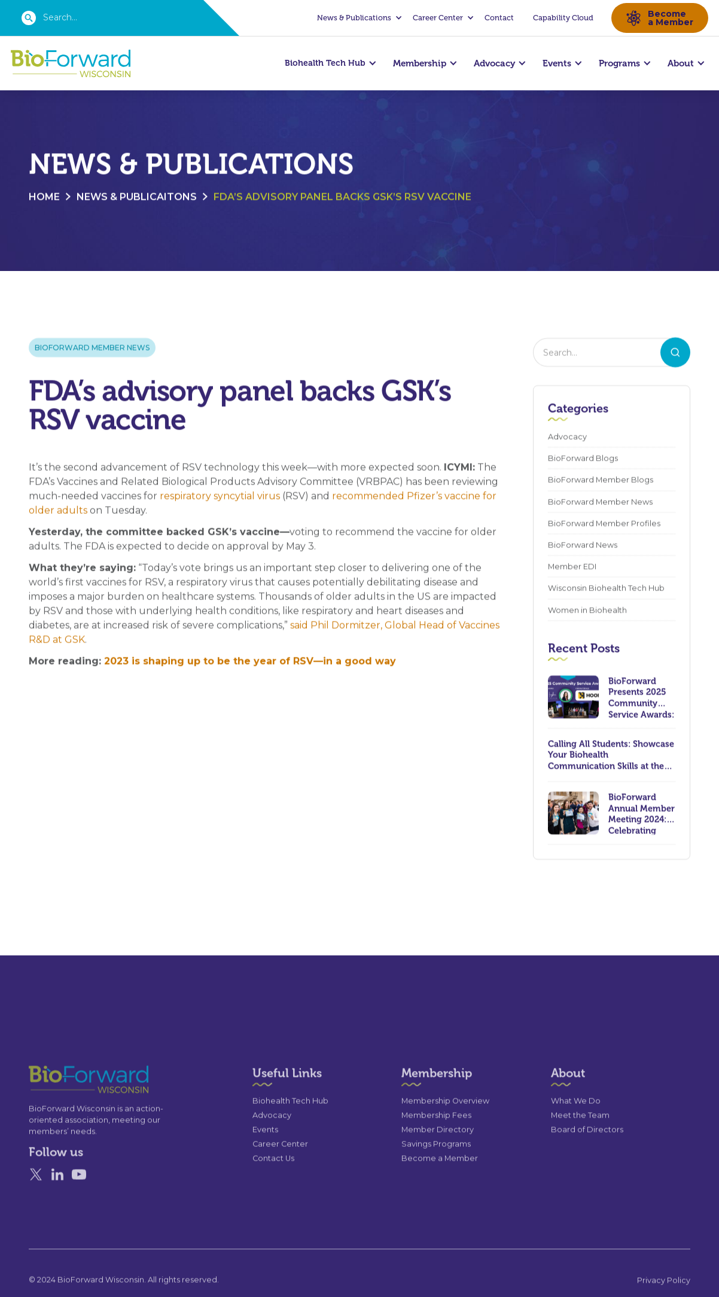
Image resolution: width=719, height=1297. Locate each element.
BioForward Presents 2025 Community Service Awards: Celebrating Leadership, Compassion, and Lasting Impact (641, 696)
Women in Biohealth (587, 609)
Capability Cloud (563, 17)
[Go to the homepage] (67, 1111)
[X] (36, 1205)
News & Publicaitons (137, 197)
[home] (70, 64)
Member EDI (572, 566)
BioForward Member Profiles (604, 523)
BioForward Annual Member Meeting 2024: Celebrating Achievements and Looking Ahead (641, 813)
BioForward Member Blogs (600, 480)
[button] (358, 18)
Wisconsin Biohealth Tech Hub (606, 588)
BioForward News (582, 545)
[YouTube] (79, 1205)
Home (44, 197)
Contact (499, 17)
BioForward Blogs (583, 458)
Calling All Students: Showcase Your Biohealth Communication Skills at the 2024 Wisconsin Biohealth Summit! (611, 755)
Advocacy (567, 437)
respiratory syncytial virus (220, 496)
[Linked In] (57, 1205)
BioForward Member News (92, 347)
